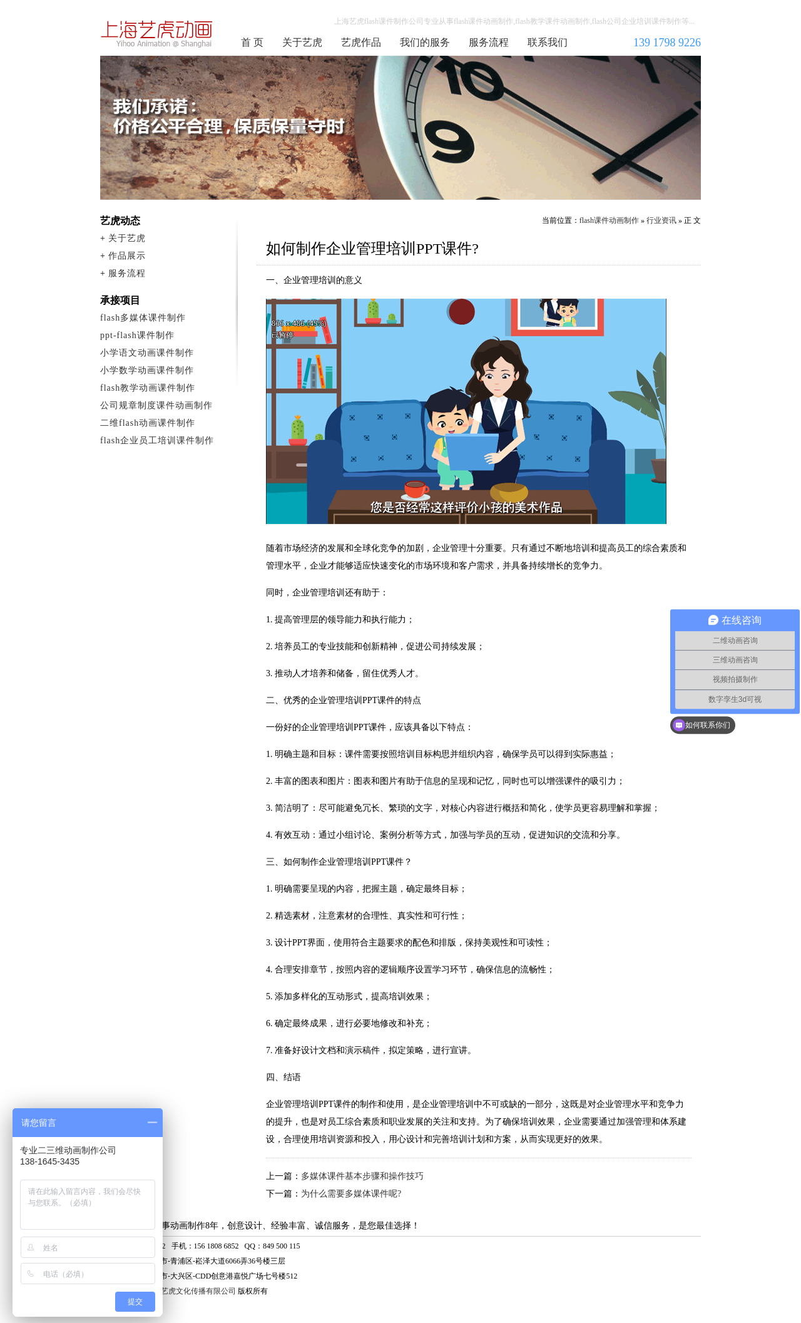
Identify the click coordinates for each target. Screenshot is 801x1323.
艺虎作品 (361, 42)
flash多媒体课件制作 (143, 317)
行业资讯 (661, 220)
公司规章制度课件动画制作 (156, 405)
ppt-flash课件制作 (137, 335)
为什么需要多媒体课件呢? (351, 1193)
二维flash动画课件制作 (147, 423)
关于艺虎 (302, 42)
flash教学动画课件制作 (147, 388)
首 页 (252, 42)
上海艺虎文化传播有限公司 (191, 1291)
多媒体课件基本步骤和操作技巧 (362, 1176)
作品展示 (127, 255)
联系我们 (548, 42)
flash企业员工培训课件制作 (157, 440)
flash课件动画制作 (157, 34)
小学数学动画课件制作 (147, 370)
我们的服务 (425, 42)
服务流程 (489, 42)
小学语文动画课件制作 (147, 353)
